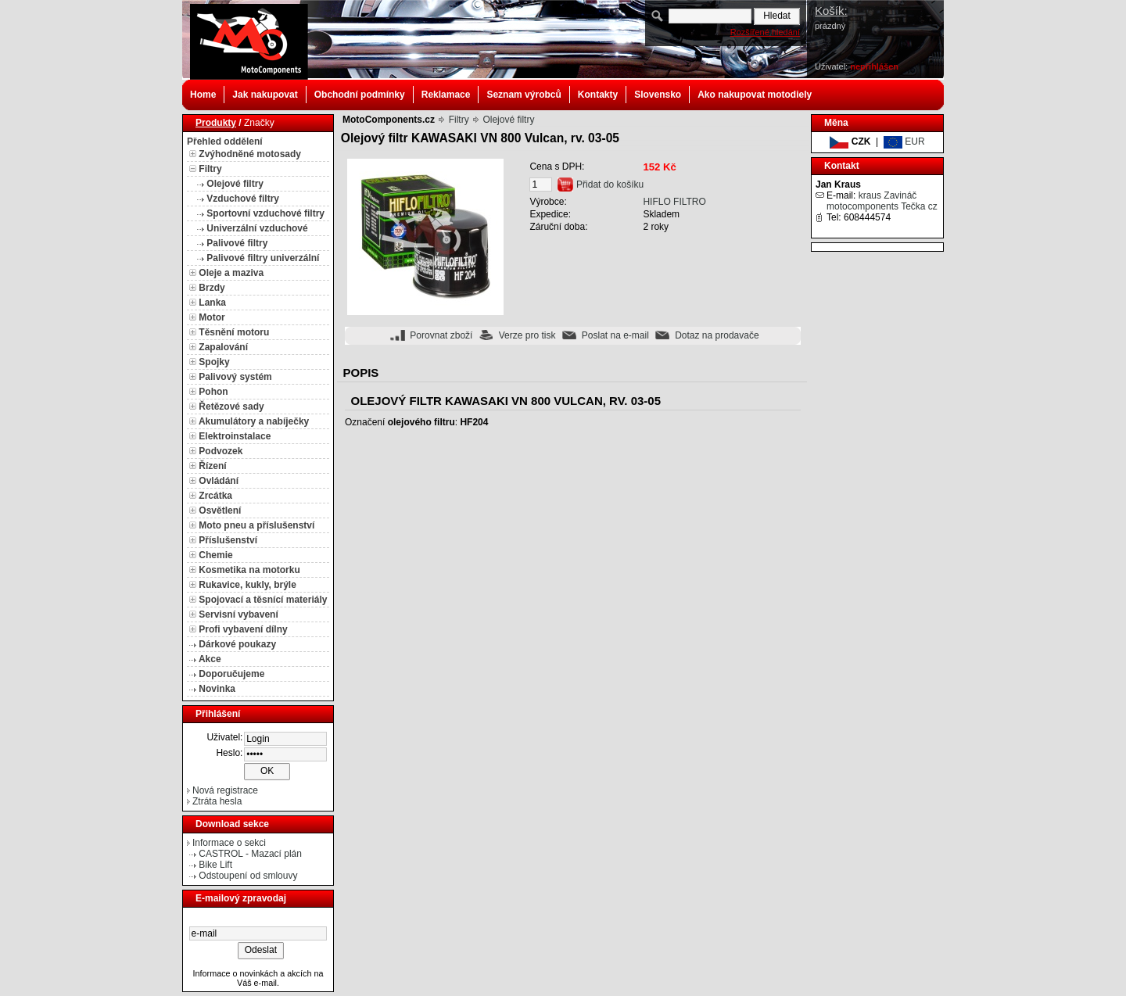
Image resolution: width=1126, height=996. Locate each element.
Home (203, 94)
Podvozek (220, 451)
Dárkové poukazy (237, 644)
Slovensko (657, 94)
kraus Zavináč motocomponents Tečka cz (882, 201)
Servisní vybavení (238, 614)
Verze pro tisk (527, 335)
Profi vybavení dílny (243, 629)
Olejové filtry (235, 183)
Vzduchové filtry (242, 198)
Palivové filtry (236, 243)
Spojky (214, 361)
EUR (904, 141)
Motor (211, 317)
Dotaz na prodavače (716, 335)
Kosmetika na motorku (249, 569)
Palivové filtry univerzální (262, 258)
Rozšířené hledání (765, 32)
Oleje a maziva (231, 272)
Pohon (213, 391)
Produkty (215, 122)
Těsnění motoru (234, 332)
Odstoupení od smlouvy (248, 875)
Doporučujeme (231, 673)
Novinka (217, 688)
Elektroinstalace (235, 436)
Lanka (212, 302)
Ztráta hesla (217, 801)
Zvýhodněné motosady (250, 154)
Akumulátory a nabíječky (254, 421)
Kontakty (598, 94)
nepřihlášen (874, 66)
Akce (210, 659)
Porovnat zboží (441, 335)
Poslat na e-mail (615, 335)
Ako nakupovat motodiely (754, 94)
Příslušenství (228, 540)
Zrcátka (215, 495)
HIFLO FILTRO (674, 201)
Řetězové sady (231, 406)
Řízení (212, 465)
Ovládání (218, 480)
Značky (259, 122)
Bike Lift (215, 864)
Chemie (215, 555)
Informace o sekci (229, 842)
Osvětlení (220, 510)
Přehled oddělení (225, 141)
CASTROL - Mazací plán (250, 853)
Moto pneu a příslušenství (256, 525)
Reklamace (446, 94)
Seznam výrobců (523, 94)
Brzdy (211, 287)
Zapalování (223, 347)
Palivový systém (235, 376)
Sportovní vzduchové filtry (265, 213)
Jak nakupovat (264, 94)
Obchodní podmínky (359, 94)
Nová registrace (225, 790)
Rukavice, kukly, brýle (247, 584)
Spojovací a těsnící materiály (263, 599)
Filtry (210, 168)
